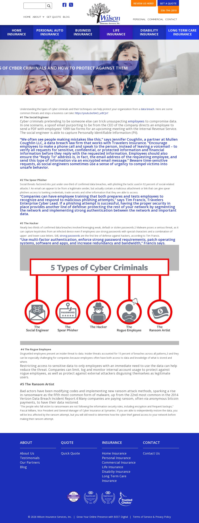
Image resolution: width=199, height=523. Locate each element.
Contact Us (151, 453)
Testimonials (30, 458)
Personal (139, 19)
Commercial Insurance (119, 462)
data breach (147, 109)
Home (27, 17)
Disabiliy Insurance (116, 471)
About (37, 17)
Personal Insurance (116, 458)
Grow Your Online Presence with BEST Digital (102, 516)
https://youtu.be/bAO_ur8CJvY (91, 113)
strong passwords (70, 235)
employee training (73, 196)
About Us (27, 453)
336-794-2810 (168, 10)
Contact (171, 19)
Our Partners (30, 462)
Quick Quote (70, 453)
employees (136, 121)
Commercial (155, 19)
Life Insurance (112, 467)
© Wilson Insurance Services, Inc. (50, 516)
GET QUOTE (54, 17)
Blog (66, 17)
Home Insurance (114, 453)
